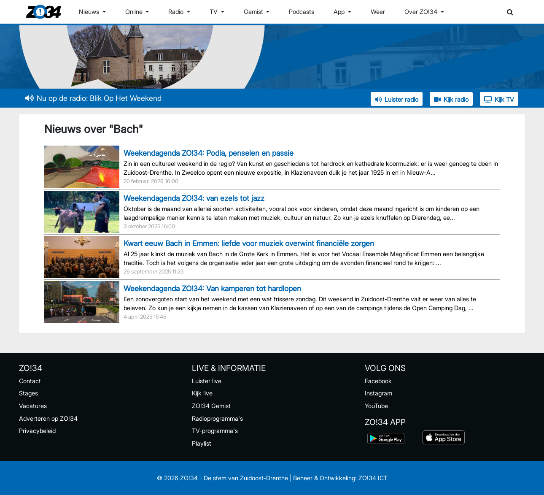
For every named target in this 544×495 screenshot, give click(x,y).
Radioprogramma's (217, 418)
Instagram (378, 393)
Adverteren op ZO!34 (48, 418)
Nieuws (90, 11)
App (340, 11)
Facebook (378, 380)
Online (134, 11)
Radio (176, 11)
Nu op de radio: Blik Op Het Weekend (93, 98)
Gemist (254, 11)
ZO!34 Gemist (211, 405)
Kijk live (202, 393)
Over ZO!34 (421, 11)
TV (214, 11)
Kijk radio (451, 99)
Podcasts (301, 11)
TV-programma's (215, 430)
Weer (378, 11)
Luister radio (396, 99)
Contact (30, 380)
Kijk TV (499, 99)
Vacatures (33, 405)
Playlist (201, 443)
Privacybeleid (37, 430)
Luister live (206, 380)
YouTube (376, 405)
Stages (28, 393)
